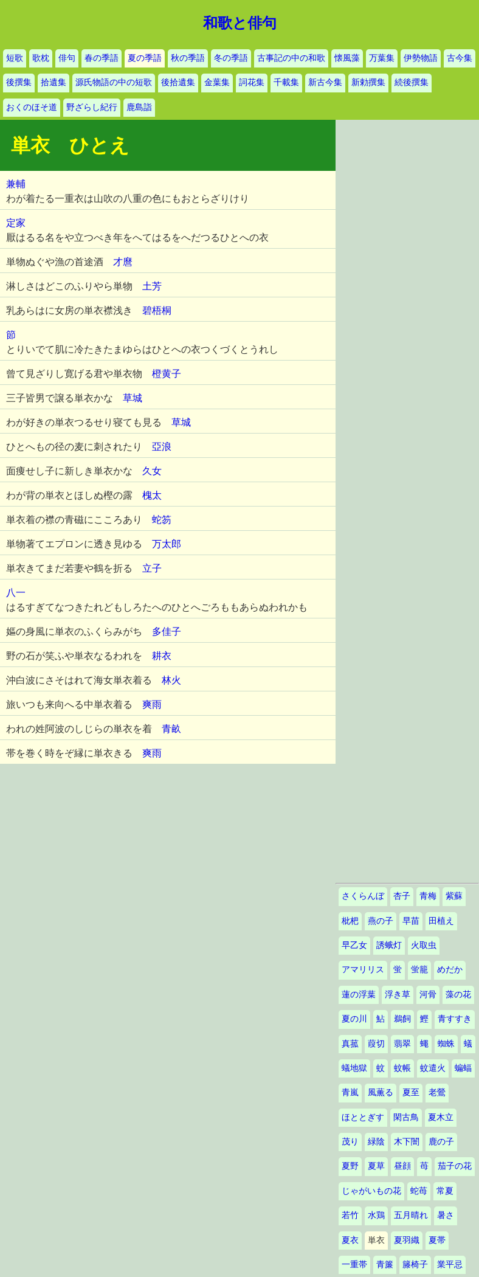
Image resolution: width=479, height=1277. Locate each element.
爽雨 (152, 704)
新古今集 (325, 82)
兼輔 (16, 184)
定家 (16, 223)
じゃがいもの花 (371, 1191)
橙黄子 (166, 374)
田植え (441, 921)
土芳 (152, 286)
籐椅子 (415, 1264)
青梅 (427, 896)
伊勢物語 (421, 58)
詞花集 (251, 82)
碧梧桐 (156, 310)
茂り (350, 1141)
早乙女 (354, 945)
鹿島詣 (139, 107)
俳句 (66, 58)
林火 (171, 680)
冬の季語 (231, 58)
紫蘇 (454, 896)
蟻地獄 (354, 1068)
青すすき (455, 1018)
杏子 (401, 896)
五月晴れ (411, 1215)
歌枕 (40, 58)
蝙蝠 (463, 1068)
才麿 (123, 262)
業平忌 (450, 1264)
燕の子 (380, 921)
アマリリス (363, 969)
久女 (152, 471)
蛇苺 (418, 1191)
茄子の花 (455, 1166)
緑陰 (376, 1141)
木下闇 (406, 1141)
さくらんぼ (363, 896)
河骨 (427, 994)
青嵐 (350, 1092)
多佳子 (166, 631)
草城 (132, 398)
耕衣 (161, 656)
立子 (152, 568)
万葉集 (382, 58)
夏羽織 (406, 1240)
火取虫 (423, 945)
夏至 (410, 1092)
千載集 (286, 82)
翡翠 (402, 1043)
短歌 (14, 58)
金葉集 (217, 82)
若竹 (350, 1215)
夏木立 (440, 1117)
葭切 (376, 1043)
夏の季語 (145, 58)
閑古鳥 (406, 1117)
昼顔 (402, 1166)
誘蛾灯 (389, 945)
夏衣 (350, 1240)
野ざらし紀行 (91, 107)
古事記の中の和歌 (291, 58)
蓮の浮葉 (359, 994)
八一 (16, 592)
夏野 (350, 1166)
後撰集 (19, 82)
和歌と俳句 (240, 23)
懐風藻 (347, 58)
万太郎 (166, 544)
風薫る (380, 1092)
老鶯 (437, 1092)
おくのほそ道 (31, 107)
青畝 (171, 729)
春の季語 (101, 58)
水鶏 (376, 1215)
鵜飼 (402, 1018)
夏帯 (437, 1240)
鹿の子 (441, 1141)
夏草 (376, 1166)
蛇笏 (161, 519)
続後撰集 (412, 82)
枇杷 (350, 921)
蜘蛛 (446, 1043)
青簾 (384, 1264)
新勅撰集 (368, 82)
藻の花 (458, 994)
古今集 (459, 58)
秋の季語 (188, 58)
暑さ (445, 1215)
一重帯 (354, 1264)
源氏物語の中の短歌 (113, 82)
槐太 (152, 495)
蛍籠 (419, 969)
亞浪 (161, 446)
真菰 (350, 1043)
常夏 (444, 1191)
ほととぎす (363, 1117)
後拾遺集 (178, 82)
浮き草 (397, 994)
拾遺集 (53, 82)
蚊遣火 (433, 1068)
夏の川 (354, 1018)
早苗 (410, 921)
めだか (450, 969)
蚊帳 (402, 1068)
